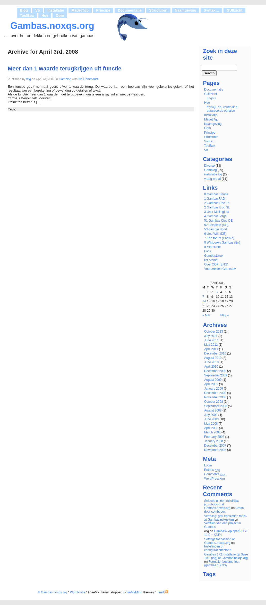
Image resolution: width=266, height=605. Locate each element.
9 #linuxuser (212, 247)
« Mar (206, 315)
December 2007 (215, 445)
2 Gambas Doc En (216, 203)
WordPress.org (214, 478)
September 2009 (215, 375)
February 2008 (214, 437)
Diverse (209, 165)
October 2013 (213, 331)
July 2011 (210, 336)
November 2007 (215, 450)
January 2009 (213, 388)
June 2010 (211, 362)
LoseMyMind (132, 592)
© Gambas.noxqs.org (52, 592)
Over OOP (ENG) (216, 264)
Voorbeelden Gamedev (220, 269)
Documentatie (130, 10)
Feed (162, 592)
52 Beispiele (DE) (216, 225)
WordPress (77, 592)
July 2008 (210, 415)
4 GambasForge (215, 216)
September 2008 (215, 406)
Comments (214, 474)
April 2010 (211, 366)
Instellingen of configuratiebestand (217, 548)
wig (28, 79)
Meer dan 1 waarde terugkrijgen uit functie (64, 68)
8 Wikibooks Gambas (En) (222, 242)
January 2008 (213, 441)
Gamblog (65, 79)
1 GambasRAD (214, 198)
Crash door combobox (224, 509)
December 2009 (215, 371)
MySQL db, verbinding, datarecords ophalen (222, 108)
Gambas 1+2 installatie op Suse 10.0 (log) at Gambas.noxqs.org (226, 556)
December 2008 (215, 393)
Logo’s (211, 98)
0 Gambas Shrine (216, 194)
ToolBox (27, 15)
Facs (207, 251)
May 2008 (211, 423)
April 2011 (211, 349)
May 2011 (211, 344)
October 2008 (213, 402)
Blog (24, 10)
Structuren (158, 10)
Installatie (55, 10)
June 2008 (211, 419)
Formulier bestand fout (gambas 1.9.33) (221, 563)
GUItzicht (234, 10)
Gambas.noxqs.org (52, 25)
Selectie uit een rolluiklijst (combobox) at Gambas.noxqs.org (221, 504)
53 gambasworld (215, 229)
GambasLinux (213, 255)
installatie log (213, 174)
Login (208, 465)
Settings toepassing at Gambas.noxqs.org (219, 541)
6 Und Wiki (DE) (215, 234)
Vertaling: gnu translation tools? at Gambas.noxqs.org (225, 517)
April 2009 (211, 384)
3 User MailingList (216, 212)
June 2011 (211, 340)
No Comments (88, 79)
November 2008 (215, 397)
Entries (212, 470)
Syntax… (211, 10)
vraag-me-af (212, 179)
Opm (60, 15)
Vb (37, 10)
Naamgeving (185, 10)
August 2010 (212, 358)
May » (224, 315)
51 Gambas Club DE (218, 220)
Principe (103, 10)
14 (204, 301)
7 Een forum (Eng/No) (219, 238)
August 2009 (212, 380)
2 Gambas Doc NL (217, 207)
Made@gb (80, 10)
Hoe (44, 15)
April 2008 (211, 428)
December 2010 (215, 353)
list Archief (211, 260)
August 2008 (212, 410)
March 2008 (212, 432)
